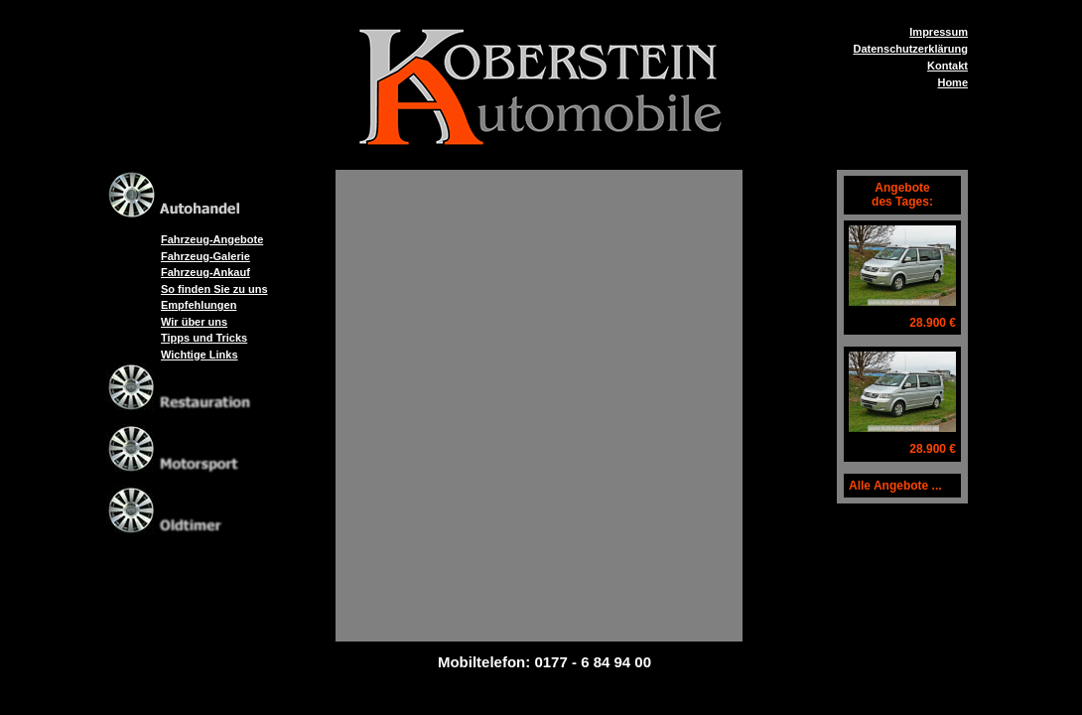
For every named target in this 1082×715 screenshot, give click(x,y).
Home (952, 82)
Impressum (938, 32)
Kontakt (947, 66)
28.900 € (932, 323)
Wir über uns (194, 322)
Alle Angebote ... (895, 486)
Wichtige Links (199, 354)
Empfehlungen (198, 305)
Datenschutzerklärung (910, 49)
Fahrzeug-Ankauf (205, 272)
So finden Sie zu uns (214, 289)
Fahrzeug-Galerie (205, 256)
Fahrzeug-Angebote (212, 239)
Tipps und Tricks (204, 338)
